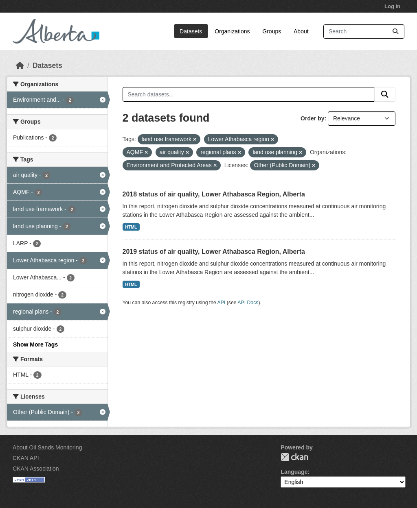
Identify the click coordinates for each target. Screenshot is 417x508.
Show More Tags (35, 344)
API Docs (247, 302)
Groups (271, 31)
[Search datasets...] (363, 31)
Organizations (232, 31)
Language (294, 472)
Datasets (191, 31)
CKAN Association (36, 468)
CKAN (294, 457)
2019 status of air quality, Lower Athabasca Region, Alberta (214, 251)
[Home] (20, 65)
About (301, 31)
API (221, 302)
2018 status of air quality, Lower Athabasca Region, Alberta (214, 194)
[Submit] (395, 31)
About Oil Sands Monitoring (47, 447)
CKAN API (26, 458)
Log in (392, 6)
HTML (131, 227)
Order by (312, 118)
